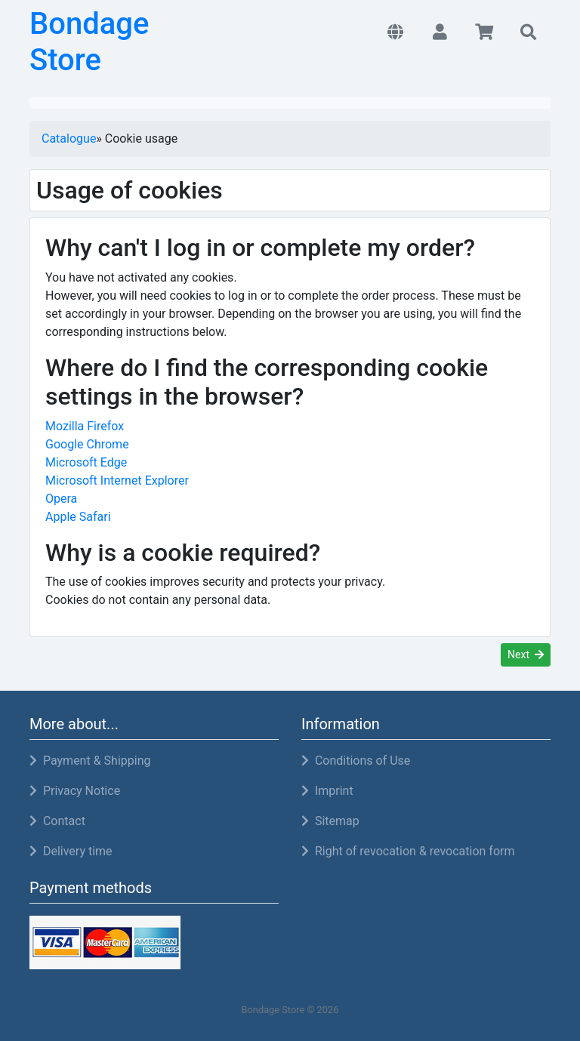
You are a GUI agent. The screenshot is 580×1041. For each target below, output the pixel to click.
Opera (61, 498)
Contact (57, 821)
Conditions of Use (355, 760)
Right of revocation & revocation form (408, 851)
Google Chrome (87, 444)
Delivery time (71, 851)
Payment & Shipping (89, 760)
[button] (395, 33)
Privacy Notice (74, 791)
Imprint (327, 791)
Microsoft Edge (86, 462)
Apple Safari (78, 517)
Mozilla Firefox (84, 426)
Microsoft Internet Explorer (117, 480)
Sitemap (330, 821)
